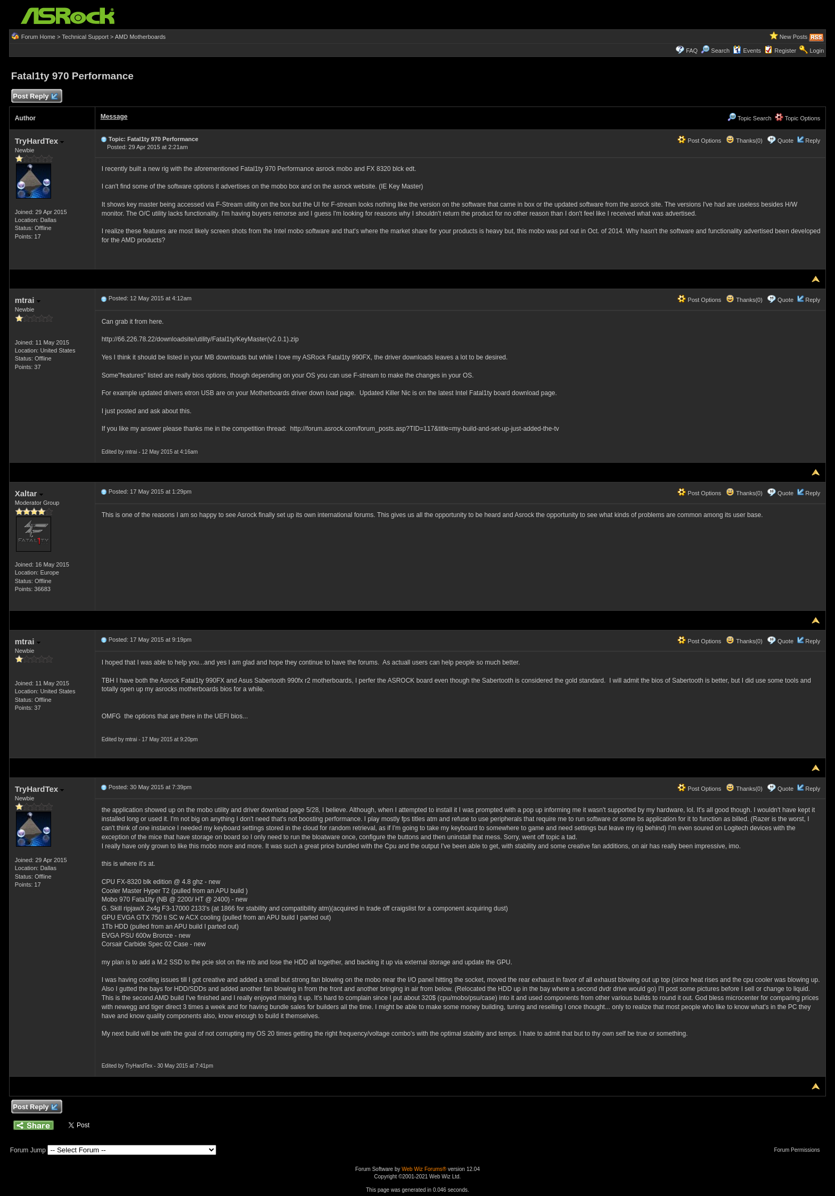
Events (747, 50)
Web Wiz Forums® (424, 1169)
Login (816, 50)
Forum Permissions (799, 1150)
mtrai (27, 300)
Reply (812, 140)
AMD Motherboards (140, 37)
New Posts (794, 37)
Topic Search (749, 118)
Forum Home (38, 37)
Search (720, 50)
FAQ (692, 50)
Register (785, 50)
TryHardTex (39, 140)
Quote (785, 140)
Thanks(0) (744, 140)
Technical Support (85, 37)
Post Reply (35, 96)
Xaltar (29, 493)
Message (114, 116)
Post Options (699, 140)
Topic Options (798, 118)
